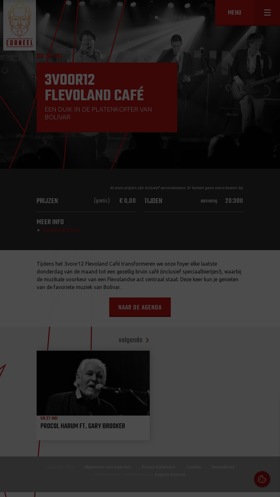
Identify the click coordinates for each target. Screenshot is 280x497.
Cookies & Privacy (201, 409)
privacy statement (247, 426)
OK (270, 487)
